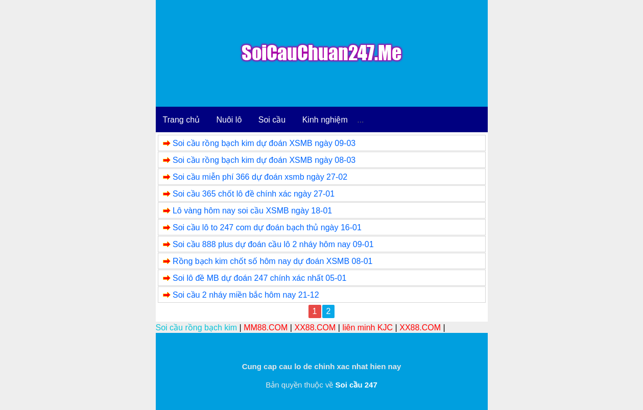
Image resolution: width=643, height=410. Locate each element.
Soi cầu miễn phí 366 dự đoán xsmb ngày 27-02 (260, 177)
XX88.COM (315, 327)
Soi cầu (271, 119)
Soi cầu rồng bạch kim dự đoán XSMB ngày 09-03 (264, 143)
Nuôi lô (229, 119)
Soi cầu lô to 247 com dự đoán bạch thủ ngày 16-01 (267, 227)
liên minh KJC (367, 327)
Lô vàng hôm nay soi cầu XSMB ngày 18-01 (252, 210)
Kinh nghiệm (325, 119)
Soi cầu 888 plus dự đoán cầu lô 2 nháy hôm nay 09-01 (273, 244)
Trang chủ (181, 119)
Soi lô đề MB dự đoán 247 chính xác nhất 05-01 (259, 278)
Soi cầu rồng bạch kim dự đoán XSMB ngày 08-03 (264, 160)
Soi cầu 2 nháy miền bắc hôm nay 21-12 (246, 295)
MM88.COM (266, 327)
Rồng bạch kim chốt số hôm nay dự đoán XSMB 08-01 (273, 261)
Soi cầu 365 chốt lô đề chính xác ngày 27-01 (254, 193)
